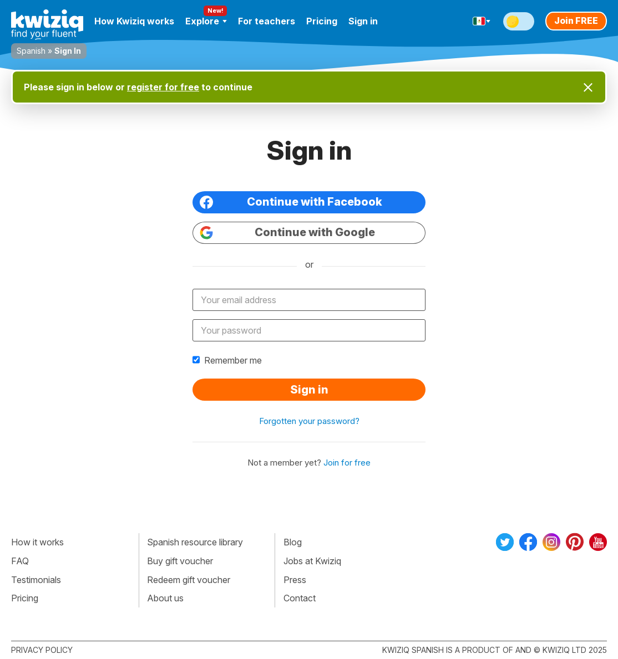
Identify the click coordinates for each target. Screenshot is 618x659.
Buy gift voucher (180, 560)
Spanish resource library (195, 542)
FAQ (20, 560)
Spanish (31, 50)
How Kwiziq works (134, 21)
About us (165, 598)
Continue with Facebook (291, 202)
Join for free (347, 462)
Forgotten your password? (309, 421)
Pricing (321, 21)
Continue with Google (287, 232)
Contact (299, 598)
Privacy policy (42, 650)
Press (294, 579)
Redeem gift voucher (188, 579)
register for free (163, 87)
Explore (206, 21)
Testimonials (36, 579)
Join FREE (576, 20)
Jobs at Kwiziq (312, 560)
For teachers (266, 21)
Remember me (227, 360)
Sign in (363, 21)
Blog (292, 542)
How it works (37, 542)
